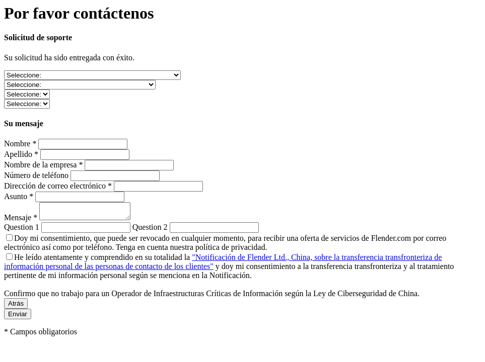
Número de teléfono (36, 175)
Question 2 (150, 230)
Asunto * (18, 196)
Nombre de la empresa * (43, 164)
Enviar (17, 317)
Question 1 (21, 230)
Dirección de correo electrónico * (58, 186)
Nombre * (20, 143)
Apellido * (21, 154)
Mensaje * (21, 220)
